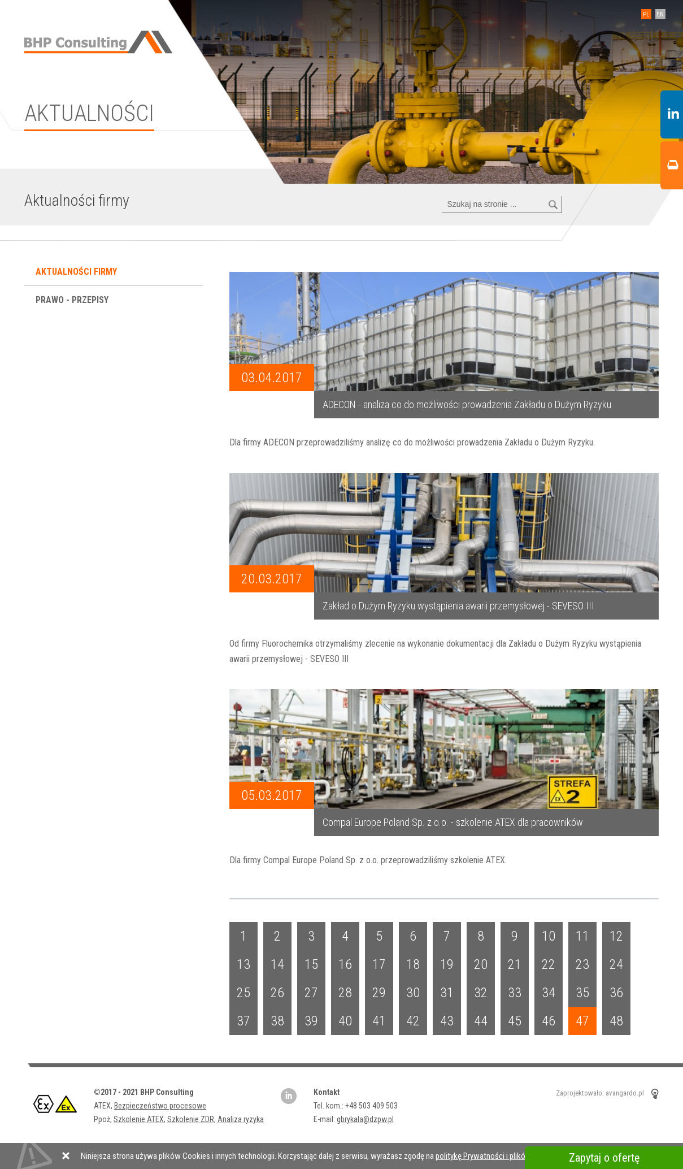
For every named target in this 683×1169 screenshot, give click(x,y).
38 (277, 1021)
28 (345, 993)
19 (447, 964)
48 (616, 1021)
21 (514, 964)
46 (548, 1021)
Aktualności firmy (77, 271)
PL (646, 14)
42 (413, 1021)
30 (413, 993)
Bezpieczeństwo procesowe (160, 1105)
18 (413, 964)
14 (277, 964)
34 (548, 993)
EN (660, 14)
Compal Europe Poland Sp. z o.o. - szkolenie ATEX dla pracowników (453, 822)
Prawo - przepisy (73, 300)
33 (514, 993)
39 (311, 1021)
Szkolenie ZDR (190, 1119)
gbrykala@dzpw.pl (365, 1119)
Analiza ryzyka (240, 1119)
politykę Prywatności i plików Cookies (498, 1156)
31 (447, 993)
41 (379, 1021)
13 (243, 964)
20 (481, 964)
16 (345, 964)
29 (379, 993)
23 (582, 964)
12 (616, 936)
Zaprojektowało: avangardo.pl (600, 1093)
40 (345, 1021)
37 (243, 1021)
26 (277, 993)
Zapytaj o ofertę (604, 1157)
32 (481, 993)
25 (243, 993)
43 (447, 1021)
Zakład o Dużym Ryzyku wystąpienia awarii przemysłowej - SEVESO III (458, 606)
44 (481, 1021)
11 (582, 936)
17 (379, 964)
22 (548, 964)
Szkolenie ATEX (139, 1119)
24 (616, 964)
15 (311, 964)
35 (582, 993)
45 (514, 1021)
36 (616, 993)
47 (582, 1021)
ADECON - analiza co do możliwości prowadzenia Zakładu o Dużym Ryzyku (467, 404)
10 (548, 936)
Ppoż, (104, 1119)
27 (311, 993)
